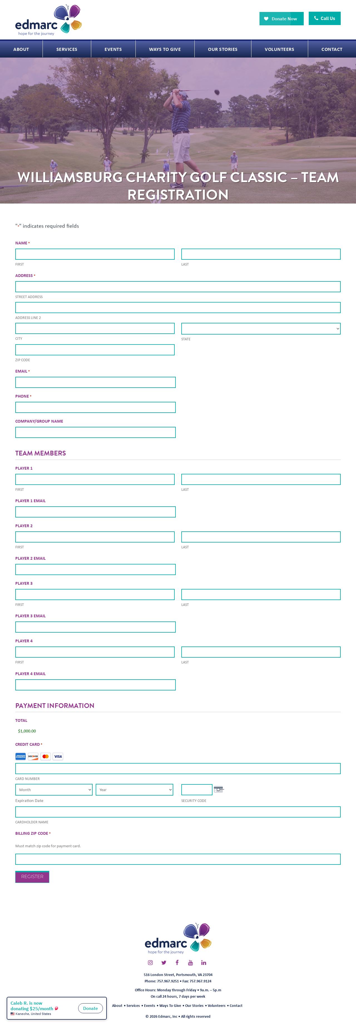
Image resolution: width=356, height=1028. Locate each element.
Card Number (27, 778)
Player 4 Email (30, 673)
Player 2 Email (30, 558)
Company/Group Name (39, 421)
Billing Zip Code (33, 833)
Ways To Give (170, 1005)
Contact (236, 1005)
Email (22, 371)
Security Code (193, 800)
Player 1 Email (30, 500)
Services (133, 1005)
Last (185, 264)
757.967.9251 (168, 981)
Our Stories (194, 1005)
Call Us (324, 18)
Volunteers (217, 1005)
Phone (23, 396)
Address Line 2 (28, 317)
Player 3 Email (30, 616)
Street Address (29, 296)
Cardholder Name (31, 821)
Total (21, 720)
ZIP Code (22, 359)
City (18, 338)
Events (149, 1005)
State (186, 338)
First (19, 264)
